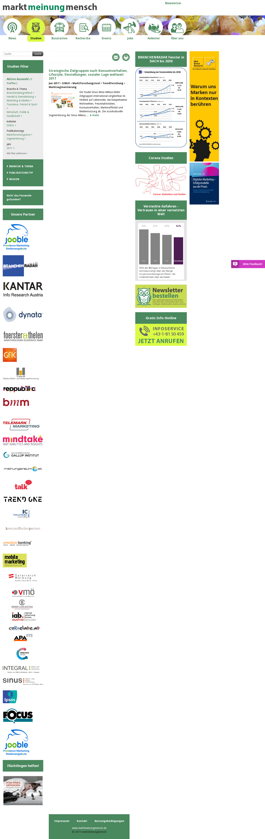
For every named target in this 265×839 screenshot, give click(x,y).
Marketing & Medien (19, 100)
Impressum (61, 821)
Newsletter (173, 3)
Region (14, 179)
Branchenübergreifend (20, 92)
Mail (116, 57)
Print (126, 57)
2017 (11, 148)
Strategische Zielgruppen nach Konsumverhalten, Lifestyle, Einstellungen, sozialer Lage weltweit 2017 (88, 74)
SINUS (11, 125)
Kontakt (82, 821)
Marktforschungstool (19, 134)
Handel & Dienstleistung (21, 96)
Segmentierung (16, 138)
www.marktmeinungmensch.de (89, 828)
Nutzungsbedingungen (109, 821)
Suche (37, 53)
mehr (95, 115)
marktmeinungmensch (50, 7)
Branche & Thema (21, 166)
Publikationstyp (21, 172)
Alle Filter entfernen (17, 153)
